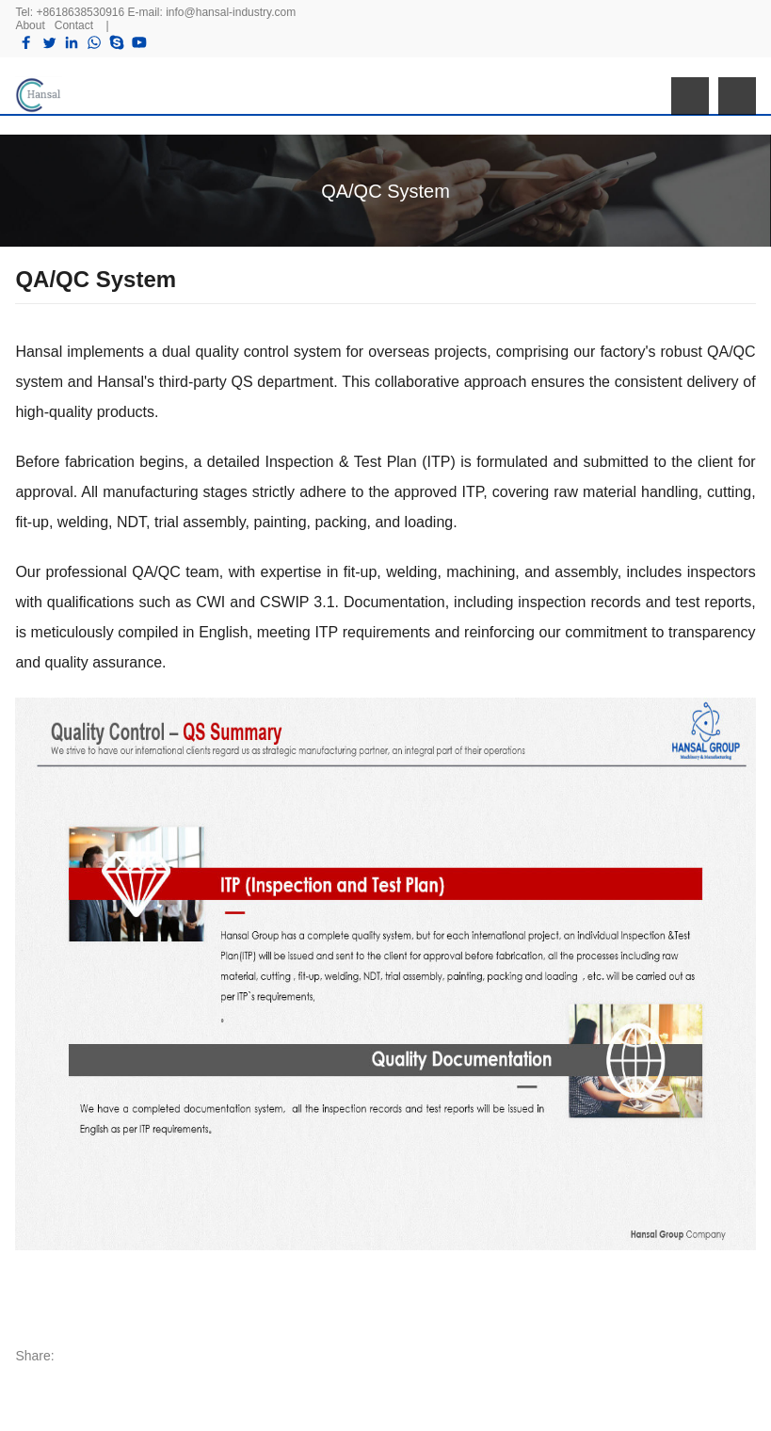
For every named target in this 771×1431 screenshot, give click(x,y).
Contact (74, 25)
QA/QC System (385, 191)
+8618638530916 (80, 12)
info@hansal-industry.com (231, 12)
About (29, 25)
